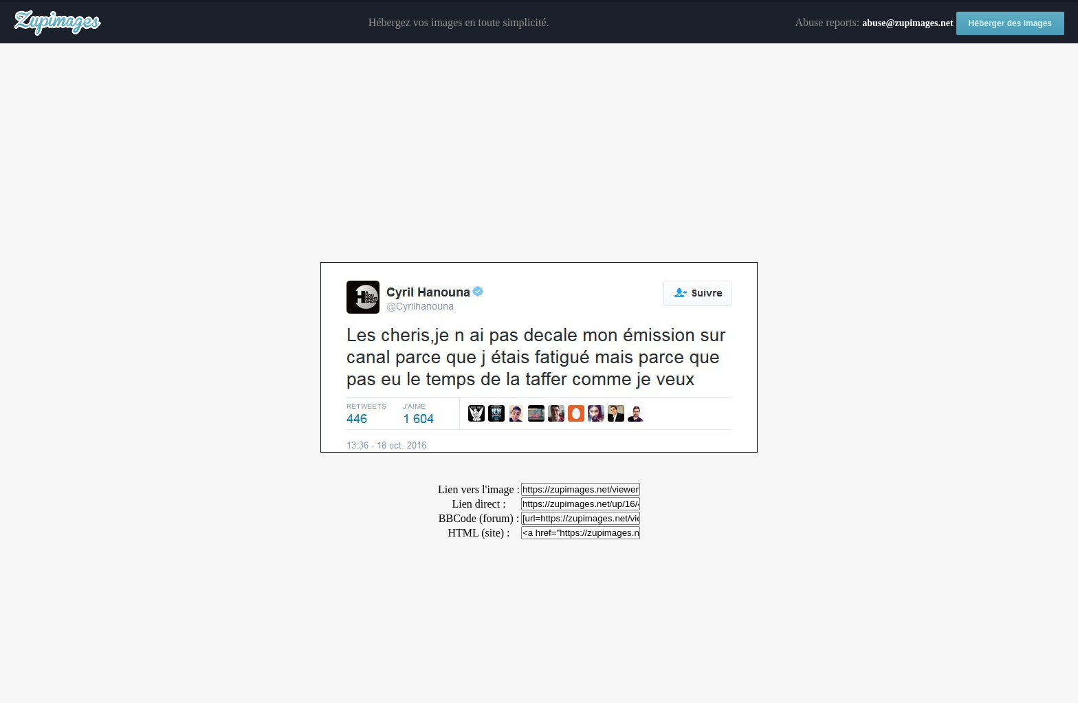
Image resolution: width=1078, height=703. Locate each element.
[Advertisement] (539, 153)
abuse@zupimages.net (907, 23)
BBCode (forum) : (479, 518)
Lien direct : (478, 504)
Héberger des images (1010, 23)
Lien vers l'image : (479, 489)
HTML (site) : (478, 533)
